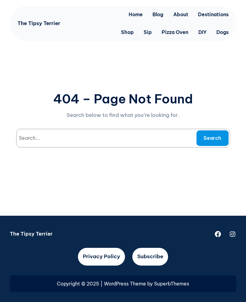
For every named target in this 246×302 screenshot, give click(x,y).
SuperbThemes (171, 284)
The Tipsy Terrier (38, 23)
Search (212, 138)
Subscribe (150, 256)
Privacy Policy (101, 256)
